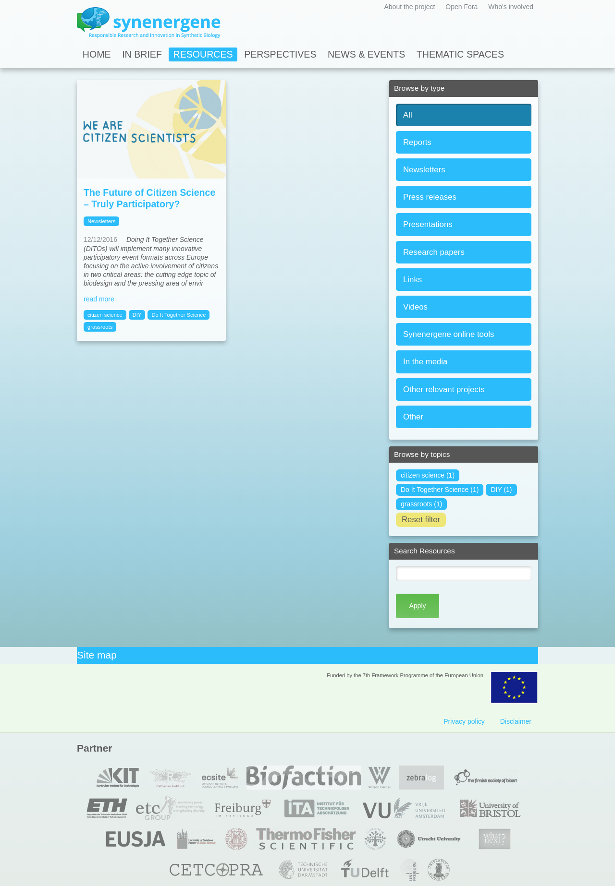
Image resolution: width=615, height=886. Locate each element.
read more (99, 299)
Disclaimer (515, 721)
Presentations (428, 224)
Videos (415, 306)
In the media (425, 361)
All (407, 115)
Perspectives (280, 54)
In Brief (142, 54)
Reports (417, 142)
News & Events (366, 54)
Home (97, 54)
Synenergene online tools (448, 334)
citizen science (105, 315)
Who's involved (510, 7)
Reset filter (421, 519)
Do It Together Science (178, 315)
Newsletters (424, 169)
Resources (203, 54)
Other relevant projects (444, 389)
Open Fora (461, 7)
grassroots (99, 327)
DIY (137, 315)
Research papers (434, 252)
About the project (409, 7)
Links (412, 279)
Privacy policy (464, 721)
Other (413, 416)
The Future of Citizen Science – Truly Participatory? (149, 198)
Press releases (429, 197)
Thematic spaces (460, 54)
